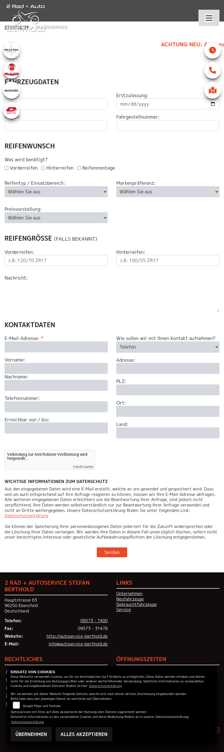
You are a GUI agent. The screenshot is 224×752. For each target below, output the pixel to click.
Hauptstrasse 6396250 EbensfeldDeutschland (21, 605)
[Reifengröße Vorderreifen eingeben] (56, 260)
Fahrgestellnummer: (138, 117)
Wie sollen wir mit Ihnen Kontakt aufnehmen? (166, 367)
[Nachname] (56, 414)
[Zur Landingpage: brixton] (11, 50)
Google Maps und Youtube (42, 706)
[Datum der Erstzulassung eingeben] (167, 104)
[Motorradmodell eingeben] (56, 125)
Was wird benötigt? (26, 160)
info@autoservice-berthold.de (78, 644)
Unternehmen (129, 593)
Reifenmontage (98, 168)
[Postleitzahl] (167, 418)
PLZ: (121, 410)
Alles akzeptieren (83, 734)
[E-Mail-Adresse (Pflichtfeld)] (56, 375)
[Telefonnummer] (56, 435)
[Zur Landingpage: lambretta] (11, 90)
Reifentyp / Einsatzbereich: (35, 183)
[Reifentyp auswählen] (56, 191)
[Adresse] (167, 397)
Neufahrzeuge (130, 599)
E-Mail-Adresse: (24, 367)
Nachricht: (16, 278)
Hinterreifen (60, 168)
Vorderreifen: (19, 252)
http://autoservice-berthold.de (77, 636)
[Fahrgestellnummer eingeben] (167, 125)
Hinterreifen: (130, 252)
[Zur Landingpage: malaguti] (11, 70)
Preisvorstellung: (23, 209)
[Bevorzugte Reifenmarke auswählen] (167, 191)
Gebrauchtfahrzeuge (136, 604)
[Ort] (167, 440)
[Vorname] (56, 397)
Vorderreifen (24, 168)
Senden (112, 552)
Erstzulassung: (132, 96)
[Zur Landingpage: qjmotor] (11, 110)
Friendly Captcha (83, 466)
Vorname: (15, 389)
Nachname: (16, 406)
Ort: (121, 432)
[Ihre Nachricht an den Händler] (112, 296)
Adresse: (125, 389)
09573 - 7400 (94, 621)
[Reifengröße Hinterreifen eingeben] (167, 260)
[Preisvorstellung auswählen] (56, 217)
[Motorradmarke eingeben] (56, 104)
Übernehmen (31, 734)
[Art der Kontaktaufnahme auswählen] (167, 375)
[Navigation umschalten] (209, 18)
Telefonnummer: (22, 427)
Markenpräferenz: (136, 183)
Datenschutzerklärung (26, 516)
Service (123, 609)
